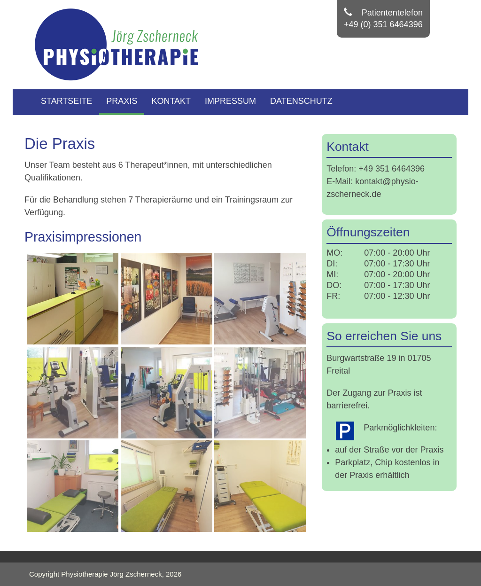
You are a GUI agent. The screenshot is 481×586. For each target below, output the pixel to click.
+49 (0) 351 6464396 (383, 24)
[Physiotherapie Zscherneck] (121, 44)
